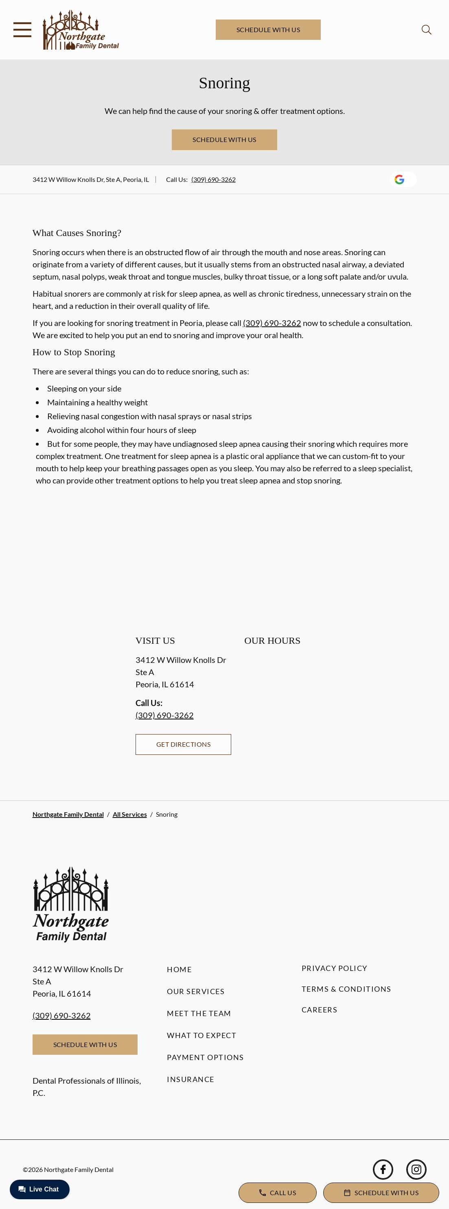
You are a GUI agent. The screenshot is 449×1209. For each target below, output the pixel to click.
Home (179, 969)
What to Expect (202, 1035)
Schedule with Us (268, 29)
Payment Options (205, 1057)
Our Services (196, 991)
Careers (320, 1009)
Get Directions (183, 744)
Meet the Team (199, 1013)
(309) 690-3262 (213, 179)
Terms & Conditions (347, 988)
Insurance (191, 1079)
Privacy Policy (335, 968)
